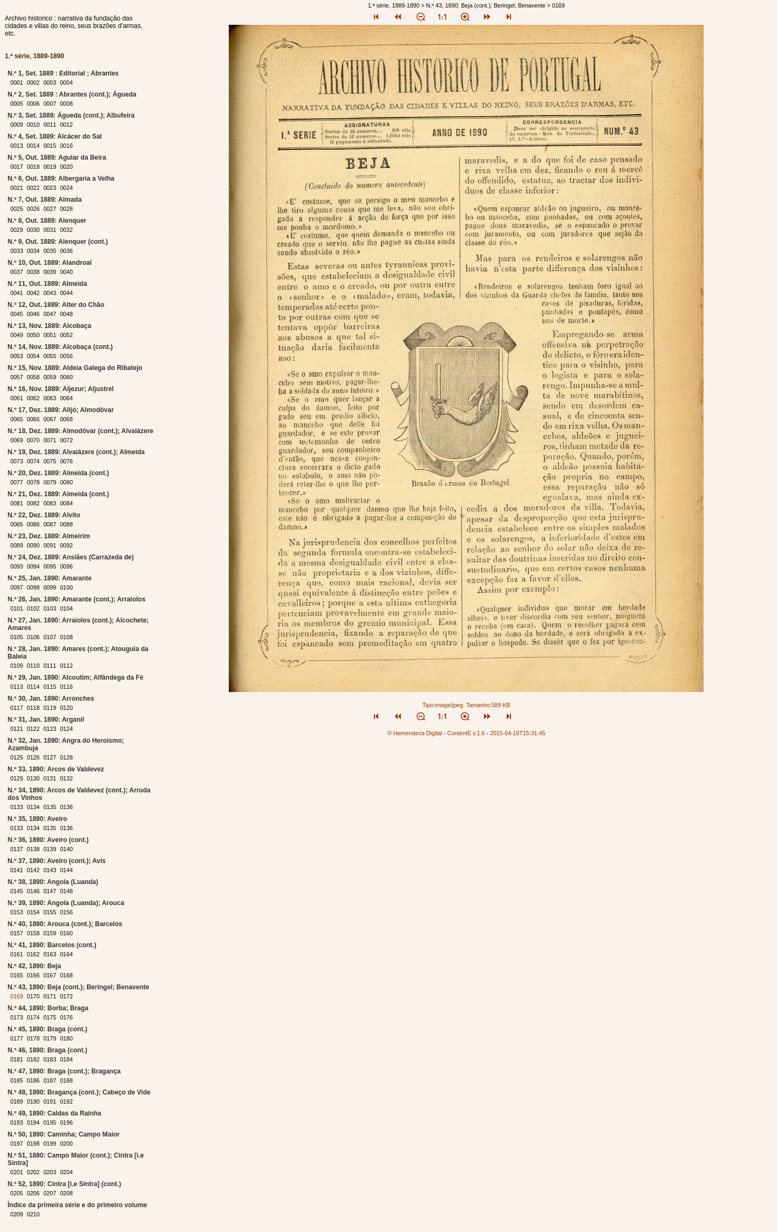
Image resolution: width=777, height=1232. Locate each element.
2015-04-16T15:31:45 (518, 733)
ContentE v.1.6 (466, 733)
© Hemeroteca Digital (414, 733)
